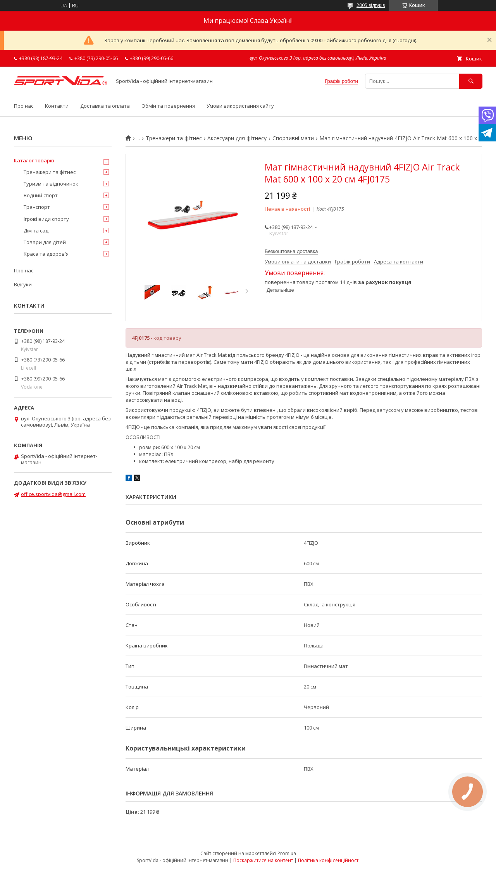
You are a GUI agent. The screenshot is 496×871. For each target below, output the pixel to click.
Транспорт (37, 206)
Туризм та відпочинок (51, 183)
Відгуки (23, 284)
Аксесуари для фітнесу (237, 138)
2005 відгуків (370, 5)
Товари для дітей (45, 242)
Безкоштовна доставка (291, 251)
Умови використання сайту (240, 105)
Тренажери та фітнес (174, 138)
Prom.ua (286, 853)
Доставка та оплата (105, 105)
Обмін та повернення (168, 105)
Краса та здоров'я (46, 253)
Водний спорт (41, 195)
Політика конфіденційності (329, 860)
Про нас (23, 105)
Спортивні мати (293, 138)
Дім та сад (36, 230)
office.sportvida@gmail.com (53, 494)
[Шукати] (470, 81)
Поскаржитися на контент (263, 860)
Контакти (57, 105)
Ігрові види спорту (46, 218)
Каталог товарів (34, 160)
